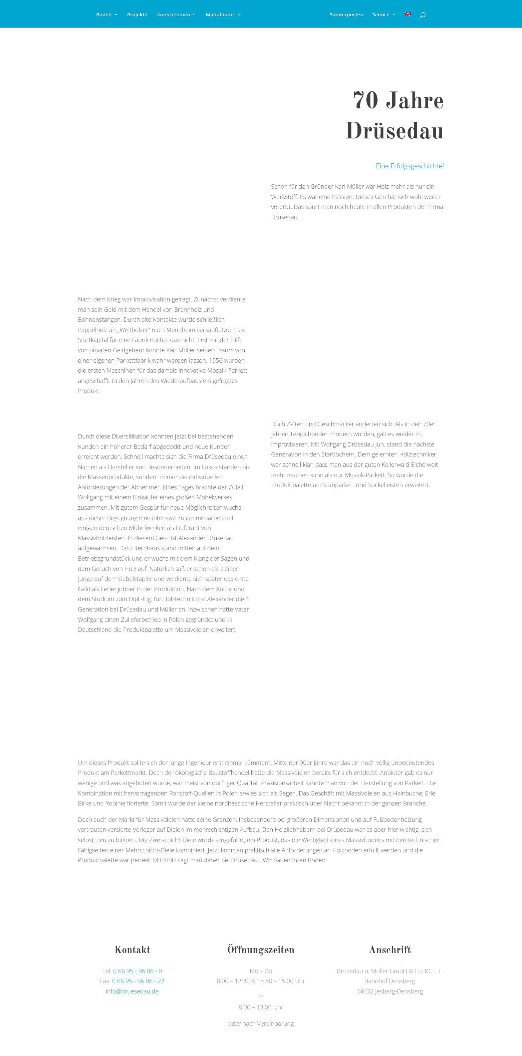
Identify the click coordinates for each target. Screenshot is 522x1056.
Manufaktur (220, 15)
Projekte (137, 15)
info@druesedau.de (132, 991)
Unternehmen (173, 15)
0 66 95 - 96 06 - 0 (137, 971)
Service (381, 15)
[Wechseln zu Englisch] (408, 20)
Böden (104, 15)
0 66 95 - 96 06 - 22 (138, 981)
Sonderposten (346, 15)
